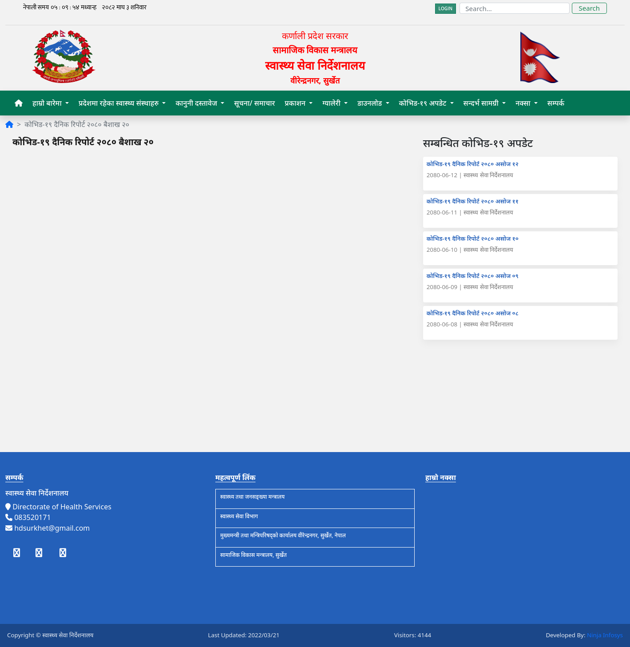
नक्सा (523, 103)
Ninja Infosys (605, 635)
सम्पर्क (555, 103)
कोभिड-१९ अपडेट (423, 103)
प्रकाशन (296, 103)
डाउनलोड (370, 103)
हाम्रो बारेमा (47, 103)
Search (589, 8)
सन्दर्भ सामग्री (482, 103)
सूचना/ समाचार (254, 103)
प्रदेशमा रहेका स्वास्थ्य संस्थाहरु (119, 103)
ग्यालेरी (332, 103)
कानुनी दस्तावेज (197, 103)
